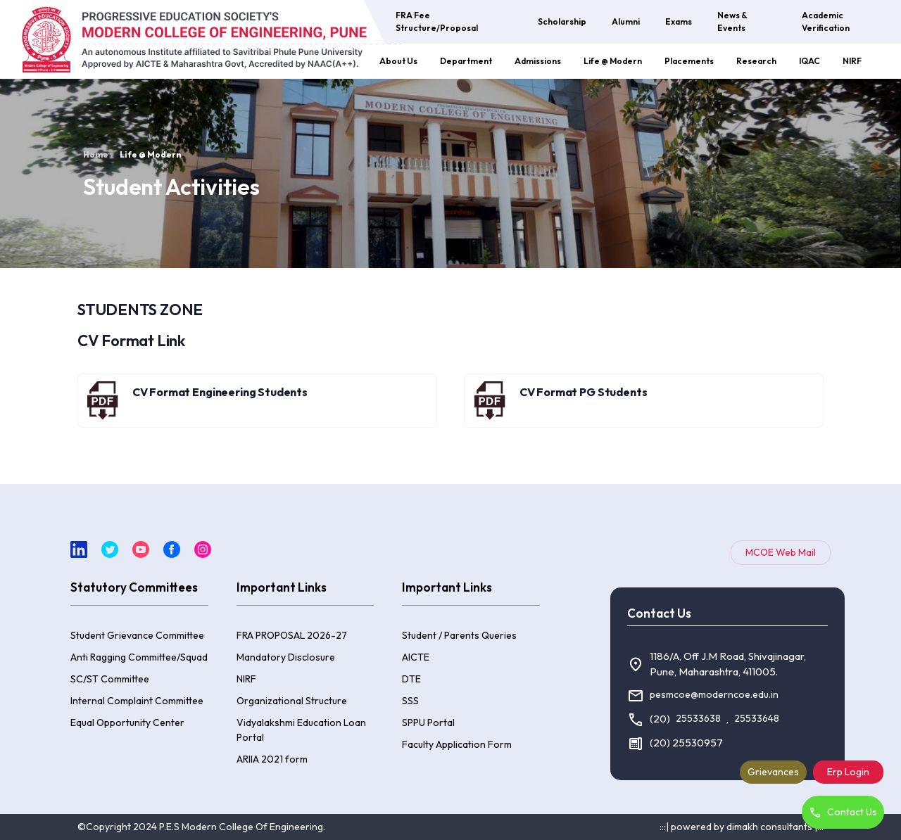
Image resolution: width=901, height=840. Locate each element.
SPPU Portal (428, 722)
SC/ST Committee (109, 679)
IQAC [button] (809, 61)
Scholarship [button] (562, 21)
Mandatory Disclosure (286, 657)
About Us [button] (398, 61)
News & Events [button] (732, 21)
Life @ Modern (150, 154)
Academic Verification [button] (826, 21)
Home (95, 154)
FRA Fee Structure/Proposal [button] (437, 21)
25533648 (756, 718)
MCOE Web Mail (780, 552)
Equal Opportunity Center (127, 722)
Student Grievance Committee (137, 635)
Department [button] (466, 61)
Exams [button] (678, 21)
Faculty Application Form (457, 744)
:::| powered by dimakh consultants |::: (742, 826)
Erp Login (848, 771)
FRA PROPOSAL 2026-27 (292, 635)
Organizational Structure (292, 700)
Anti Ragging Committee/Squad (139, 657)
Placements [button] (689, 61)
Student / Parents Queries (459, 635)
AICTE (415, 657)
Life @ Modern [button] (613, 61)
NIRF (852, 61)
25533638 (698, 718)
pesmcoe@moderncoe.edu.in (714, 694)
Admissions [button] (538, 61)
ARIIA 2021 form (272, 759)
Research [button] (756, 61)
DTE (411, 679)
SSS (410, 700)
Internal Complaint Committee (136, 700)
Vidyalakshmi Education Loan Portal (301, 730)
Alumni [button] (626, 21)
